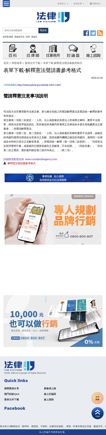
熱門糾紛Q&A (12, 394)
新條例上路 (50, 388)
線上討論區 (50, 394)
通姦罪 (34, 37)
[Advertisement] (53, 270)
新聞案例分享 (11, 388)
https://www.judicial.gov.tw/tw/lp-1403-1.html (39, 85)
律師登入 (95, 3)
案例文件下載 (32, 63)
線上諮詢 (49, 399)
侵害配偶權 (8, 37)
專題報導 (17, 63)
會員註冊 (79, 3)
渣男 (28, 37)
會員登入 (63, 3)
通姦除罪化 (19, 37)
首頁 (6, 63)
